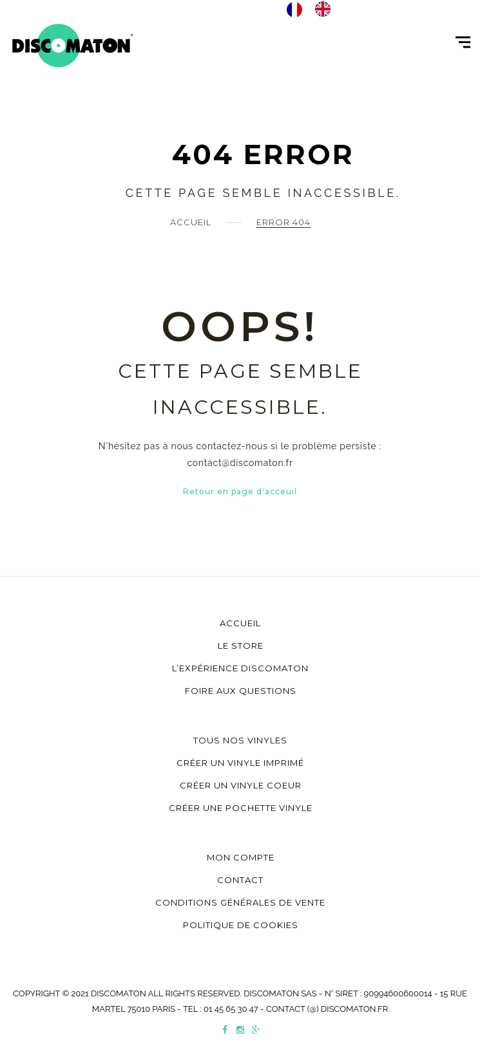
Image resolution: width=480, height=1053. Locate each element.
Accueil (190, 222)
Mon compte (240, 857)
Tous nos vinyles (240, 740)
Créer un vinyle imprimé (240, 763)
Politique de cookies (240, 925)
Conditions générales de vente (240, 902)
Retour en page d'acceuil (240, 491)
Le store (241, 645)
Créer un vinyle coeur (241, 785)
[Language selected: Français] (315, 9)
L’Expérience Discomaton (240, 668)
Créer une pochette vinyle (240, 808)
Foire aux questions (240, 690)
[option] (326, 9)
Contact (240, 880)
